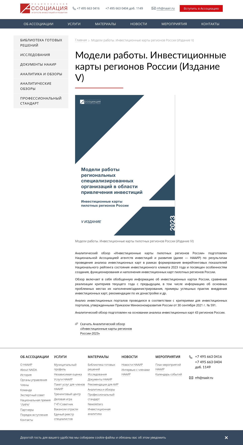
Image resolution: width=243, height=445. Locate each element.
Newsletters (95, 404)
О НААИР (26, 365)
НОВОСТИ (138, 24)
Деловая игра (63, 399)
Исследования (35, 54)
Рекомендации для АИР (103, 384)
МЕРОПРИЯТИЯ (174, 24)
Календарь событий (168, 374)
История (26, 375)
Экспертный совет (32, 395)
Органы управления (33, 380)
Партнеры (27, 410)
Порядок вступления (34, 415)
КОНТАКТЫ (210, 24)
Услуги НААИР (63, 379)
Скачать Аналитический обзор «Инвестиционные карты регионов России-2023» (106, 328)
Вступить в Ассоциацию (201, 8)
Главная (81, 40)
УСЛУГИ (74, 24)
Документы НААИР (38, 64)
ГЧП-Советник (63, 404)
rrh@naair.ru (166, 8)
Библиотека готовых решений (41, 43)
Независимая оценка (68, 374)
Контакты (26, 420)
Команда (26, 390)
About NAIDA (28, 370)
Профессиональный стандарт (41, 101)
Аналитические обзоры (35, 86)
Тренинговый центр (67, 394)
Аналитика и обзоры (41, 74)
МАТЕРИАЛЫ (105, 24)
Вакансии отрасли (66, 409)
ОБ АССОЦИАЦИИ (38, 24)
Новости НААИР (132, 365)
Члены (24, 385)
